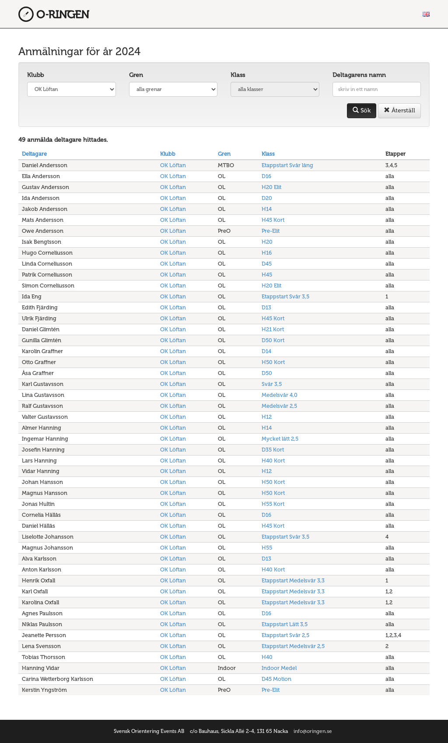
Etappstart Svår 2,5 (285, 635)
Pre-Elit (271, 231)
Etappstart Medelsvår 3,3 (293, 580)
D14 (266, 351)
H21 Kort (273, 329)
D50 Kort (273, 340)
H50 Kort (273, 362)
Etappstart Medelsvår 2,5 (293, 646)
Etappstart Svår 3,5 (285, 296)
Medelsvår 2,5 (279, 406)
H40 (267, 657)
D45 (267, 263)
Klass (238, 75)
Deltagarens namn (359, 75)
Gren (136, 75)
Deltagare (34, 154)
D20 (267, 198)
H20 (267, 241)
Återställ (399, 110)
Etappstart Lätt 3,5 (285, 624)
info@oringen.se (313, 731)
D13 (266, 307)
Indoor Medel (279, 668)
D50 (267, 373)
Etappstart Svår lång (287, 165)
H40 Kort (273, 460)
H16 (267, 252)
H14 (267, 209)
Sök (362, 110)
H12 (267, 417)
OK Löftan (173, 165)
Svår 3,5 (272, 384)
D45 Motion (276, 679)
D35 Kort (273, 449)
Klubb (35, 75)
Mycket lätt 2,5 (280, 438)
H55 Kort (273, 504)
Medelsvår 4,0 (280, 395)
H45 (267, 274)
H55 (267, 547)
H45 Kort (273, 220)
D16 (266, 176)
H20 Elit (271, 187)
